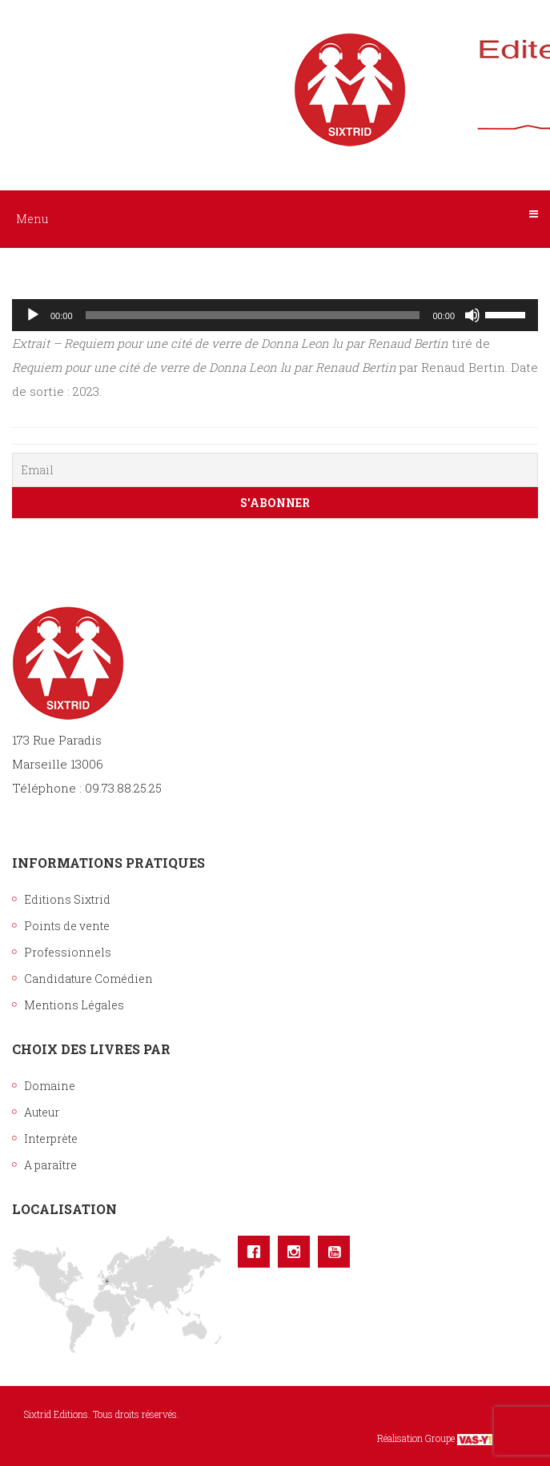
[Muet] (472, 315)
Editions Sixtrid (67, 899)
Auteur (41, 1112)
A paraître (50, 1164)
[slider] (253, 315)
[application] (275, 315)
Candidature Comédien (88, 978)
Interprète (51, 1138)
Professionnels (67, 952)
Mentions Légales (74, 1005)
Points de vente (67, 925)
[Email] (275, 470)
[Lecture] (33, 315)
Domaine (49, 1085)
